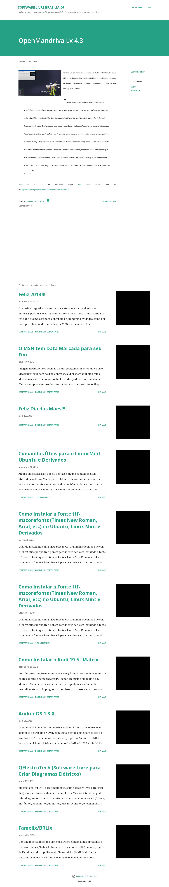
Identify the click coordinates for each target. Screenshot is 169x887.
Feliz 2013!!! (31, 294)
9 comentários (42, 497)
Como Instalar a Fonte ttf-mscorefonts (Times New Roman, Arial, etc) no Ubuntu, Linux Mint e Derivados (59, 523)
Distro (133, 87)
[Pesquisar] (137, 7)
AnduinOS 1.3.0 (36, 713)
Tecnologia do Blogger (84, 876)
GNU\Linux (135, 90)
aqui (79, 184)
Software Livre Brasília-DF (41, 7)
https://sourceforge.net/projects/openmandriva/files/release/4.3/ (45, 190)
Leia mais (101, 332)
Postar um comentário (47, 332)
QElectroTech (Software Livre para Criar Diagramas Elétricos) (59, 770)
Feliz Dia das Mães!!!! (42, 408)
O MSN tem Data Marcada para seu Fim (60, 351)
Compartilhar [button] (138, 72)
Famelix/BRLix (35, 828)
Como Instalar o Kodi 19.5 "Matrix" (59, 659)
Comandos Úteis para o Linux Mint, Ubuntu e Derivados (60, 456)
